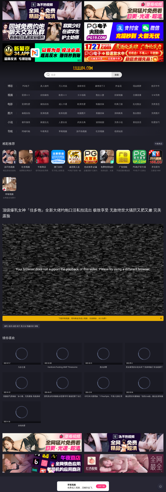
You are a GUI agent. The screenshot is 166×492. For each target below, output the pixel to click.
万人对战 (63, 85)
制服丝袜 (100, 104)
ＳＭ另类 (155, 95)
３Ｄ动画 (81, 95)
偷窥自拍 (26, 113)
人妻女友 (63, 122)
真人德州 (44, 85)
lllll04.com (83, 68)
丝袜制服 (118, 95)
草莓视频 (63, 131)
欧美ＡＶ (63, 95)
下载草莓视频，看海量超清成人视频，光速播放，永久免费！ (110, 318)
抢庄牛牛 (155, 85)
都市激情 (26, 122)
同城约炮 (26, 131)
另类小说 (118, 122)
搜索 (117, 74)
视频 (10, 95)
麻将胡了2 (100, 85)
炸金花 (118, 85)
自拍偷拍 (44, 95)
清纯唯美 (118, 113)
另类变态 (155, 104)
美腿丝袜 (100, 113)
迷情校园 (100, 122)
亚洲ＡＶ (26, 95)
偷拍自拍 (44, 104)
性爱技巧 (155, 122)
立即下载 (101, 486)
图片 (10, 113)
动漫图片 (81, 113)
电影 (10, 104)
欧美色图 (63, 113)
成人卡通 (63, 104)
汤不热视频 (81, 131)
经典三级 (118, 104)
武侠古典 (81, 122)
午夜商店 (44, 131)
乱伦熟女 (137, 104)
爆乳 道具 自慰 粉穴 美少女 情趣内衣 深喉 (21, 326)
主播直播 (137, 95)
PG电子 (25, 85)
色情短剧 (118, 131)
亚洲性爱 (26, 104)
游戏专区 (81, 85)
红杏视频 (100, 131)
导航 (10, 131)
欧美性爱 (81, 104)
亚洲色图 (44, 113)
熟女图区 (137, 113)
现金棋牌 (137, 85)
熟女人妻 (100, 95)
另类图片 (155, 113)
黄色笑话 (137, 122)
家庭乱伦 (44, 122)
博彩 (10, 86)
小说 (10, 122)
